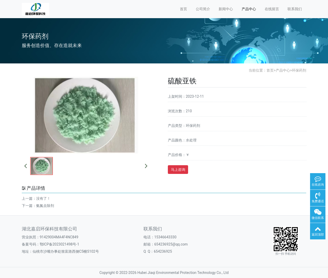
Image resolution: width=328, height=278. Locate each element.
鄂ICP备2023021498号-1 (59, 244)
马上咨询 (178, 170)
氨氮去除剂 (45, 206)
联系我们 (295, 9)
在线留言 (272, 9)
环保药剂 (299, 70)
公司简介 (203, 9)
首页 (183, 9)
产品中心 (249, 9)
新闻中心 (226, 9)
